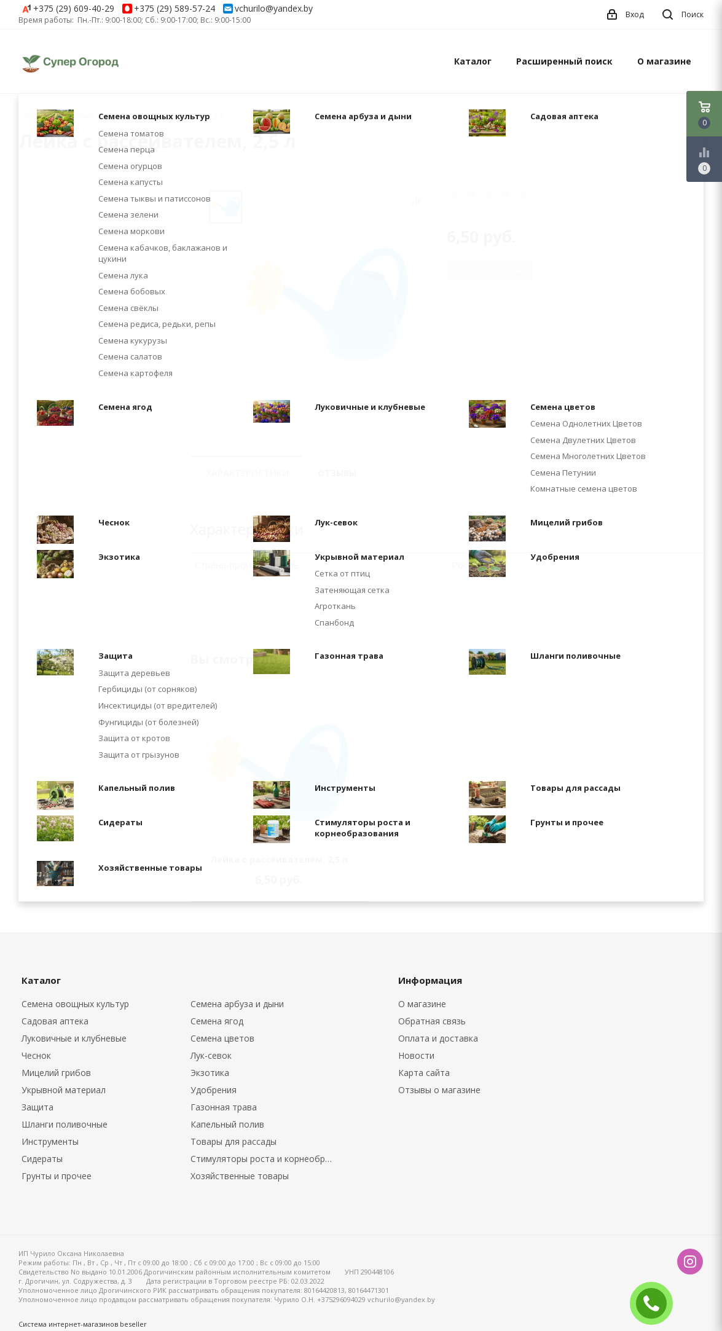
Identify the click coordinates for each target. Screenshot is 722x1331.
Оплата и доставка (438, 1038)
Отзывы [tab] (337, 473)
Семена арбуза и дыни (237, 1004)
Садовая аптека (55, 1021)
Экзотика (209, 1072)
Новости (416, 1055)
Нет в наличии (489, 269)
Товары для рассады (233, 1141)
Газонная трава (223, 1107)
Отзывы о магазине (439, 1090)
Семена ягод (216, 1021)
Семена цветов (222, 1038)
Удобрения (213, 1090)
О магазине (664, 61)
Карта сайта (424, 1072)
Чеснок (36, 1055)
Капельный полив (227, 1124)
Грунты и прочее (57, 1176)
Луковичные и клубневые (74, 1038)
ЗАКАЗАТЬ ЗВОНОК (656, 1303)
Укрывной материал (64, 1090)
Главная (33, 116)
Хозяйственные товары (239, 1176)
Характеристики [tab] (247, 473)
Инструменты (50, 1141)
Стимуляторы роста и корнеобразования (266, 1158)
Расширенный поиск (564, 61)
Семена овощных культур (75, 1004)
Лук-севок (211, 1055)
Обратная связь (432, 1021)
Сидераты (42, 1158)
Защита (37, 1107)
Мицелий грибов (56, 1072)
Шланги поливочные (65, 1124)
